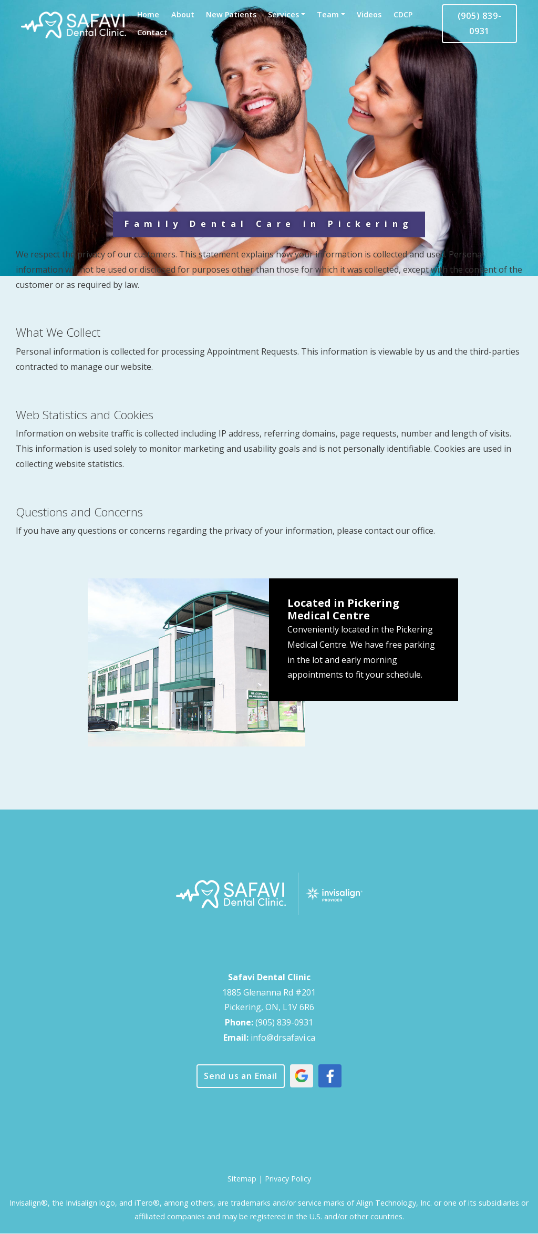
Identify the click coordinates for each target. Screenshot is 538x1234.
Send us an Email (240, 1076)
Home (148, 14)
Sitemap (241, 1179)
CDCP (403, 14)
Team (328, 14)
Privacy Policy (288, 1179)
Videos (369, 14)
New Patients (231, 14)
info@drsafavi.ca (283, 1037)
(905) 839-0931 (480, 23)
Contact (152, 32)
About (182, 14)
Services (283, 14)
